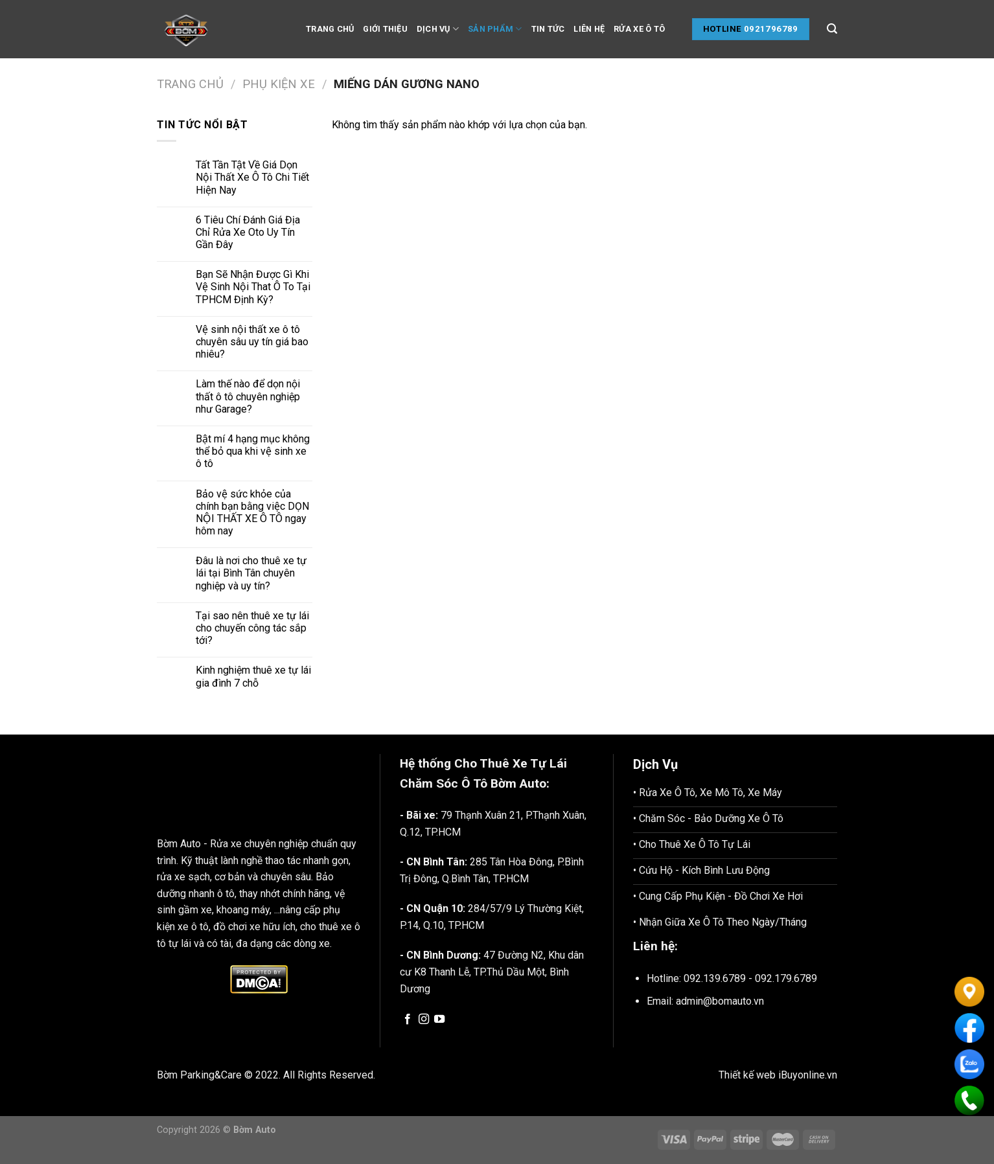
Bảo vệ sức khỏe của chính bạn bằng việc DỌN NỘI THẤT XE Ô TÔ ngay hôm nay (252, 513)
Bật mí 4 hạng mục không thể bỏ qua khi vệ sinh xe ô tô (253, 451)
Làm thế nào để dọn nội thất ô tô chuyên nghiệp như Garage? (248, 396)
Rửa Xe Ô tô (639, 29)
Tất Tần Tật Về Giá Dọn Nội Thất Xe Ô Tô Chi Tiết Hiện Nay (252, 177)
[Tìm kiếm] (832, 28)
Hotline (722, 29)
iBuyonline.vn (807, 1075)
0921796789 (771, 29)
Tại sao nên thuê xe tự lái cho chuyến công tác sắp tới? (252, 628)
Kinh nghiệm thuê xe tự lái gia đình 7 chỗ (253, 676)
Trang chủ (330, 29)
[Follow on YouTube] (439, 1019)
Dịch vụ (438, 29)
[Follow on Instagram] (424, 1019)
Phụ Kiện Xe (278, 84)
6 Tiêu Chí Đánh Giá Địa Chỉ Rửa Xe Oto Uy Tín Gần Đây (248, 232)
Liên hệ (589, 29)
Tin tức (548, 29)
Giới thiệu (385, 29)
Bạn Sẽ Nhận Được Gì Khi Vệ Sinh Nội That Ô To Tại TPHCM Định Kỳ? (253, 286)
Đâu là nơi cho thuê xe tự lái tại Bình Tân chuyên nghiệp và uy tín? (251, 572)
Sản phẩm (495, 29)
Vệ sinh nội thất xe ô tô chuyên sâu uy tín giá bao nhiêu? (252, 341)
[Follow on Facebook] (407, 1019)
